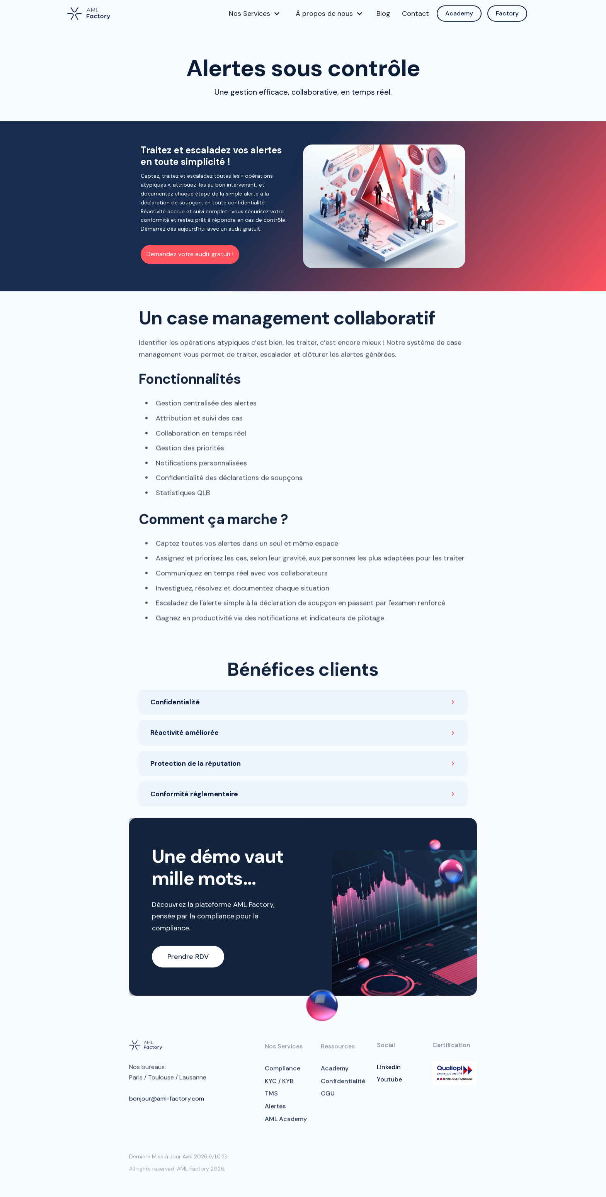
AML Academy (286, 1123)
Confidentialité (343, 1085)
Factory (507, 13)
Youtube (389, 1079)
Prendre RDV (188, 958)
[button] (254, 13)
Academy (459, 13)
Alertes (275, 1110)
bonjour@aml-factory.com (166, 1101)
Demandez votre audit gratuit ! (189, 254)
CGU (328, 1098)
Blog (383, 13)
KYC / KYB (279, 1085)
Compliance (282, 1072)
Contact (415, 13)
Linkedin (389, 1067)
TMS (271, 1098)
